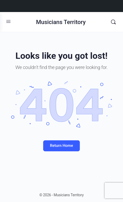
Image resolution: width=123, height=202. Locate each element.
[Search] (113, 22)
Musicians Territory (61, 22)
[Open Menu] (8, 21)
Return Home (61, 145)
